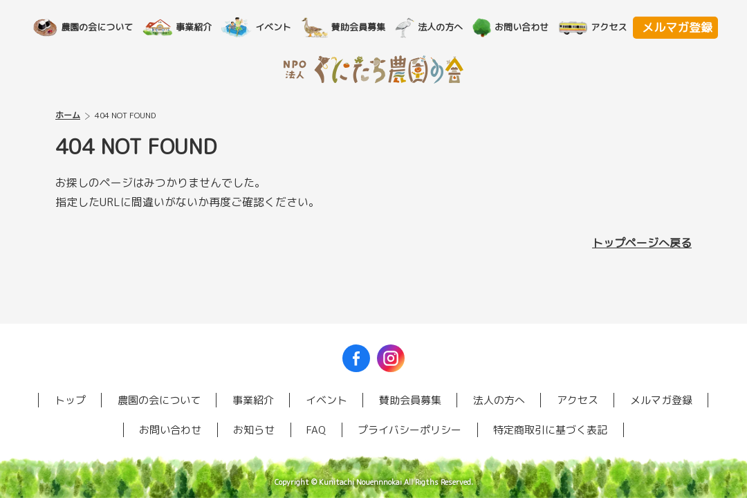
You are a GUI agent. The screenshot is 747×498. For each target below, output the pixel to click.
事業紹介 (202, 27)
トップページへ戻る (642, 242)
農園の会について (105, 27)
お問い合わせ (530, 27)
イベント (281, 27)
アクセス (617, 27)
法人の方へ (448, 27)
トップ (70, 400)
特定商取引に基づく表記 (550, 430)
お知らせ (254, 430)
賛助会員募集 (367, 27)
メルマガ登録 (677, 27)
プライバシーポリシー (409, 430)
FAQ (316, 430)
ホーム (67, 115)
